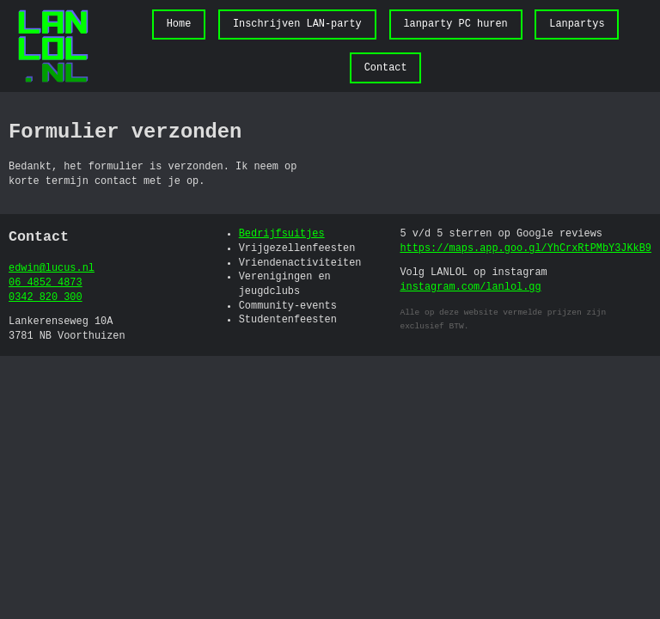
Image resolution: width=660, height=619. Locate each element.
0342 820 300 (45, 297)
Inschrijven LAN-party (297, 24)
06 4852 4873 (45, 283)
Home (179, 24)
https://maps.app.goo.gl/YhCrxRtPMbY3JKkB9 (526, 248)
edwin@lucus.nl (52, 268)
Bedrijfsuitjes (282, 234)
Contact (385, 68)
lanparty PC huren (455, 24)
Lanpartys (576, 24)
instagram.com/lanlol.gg (470, 287)
